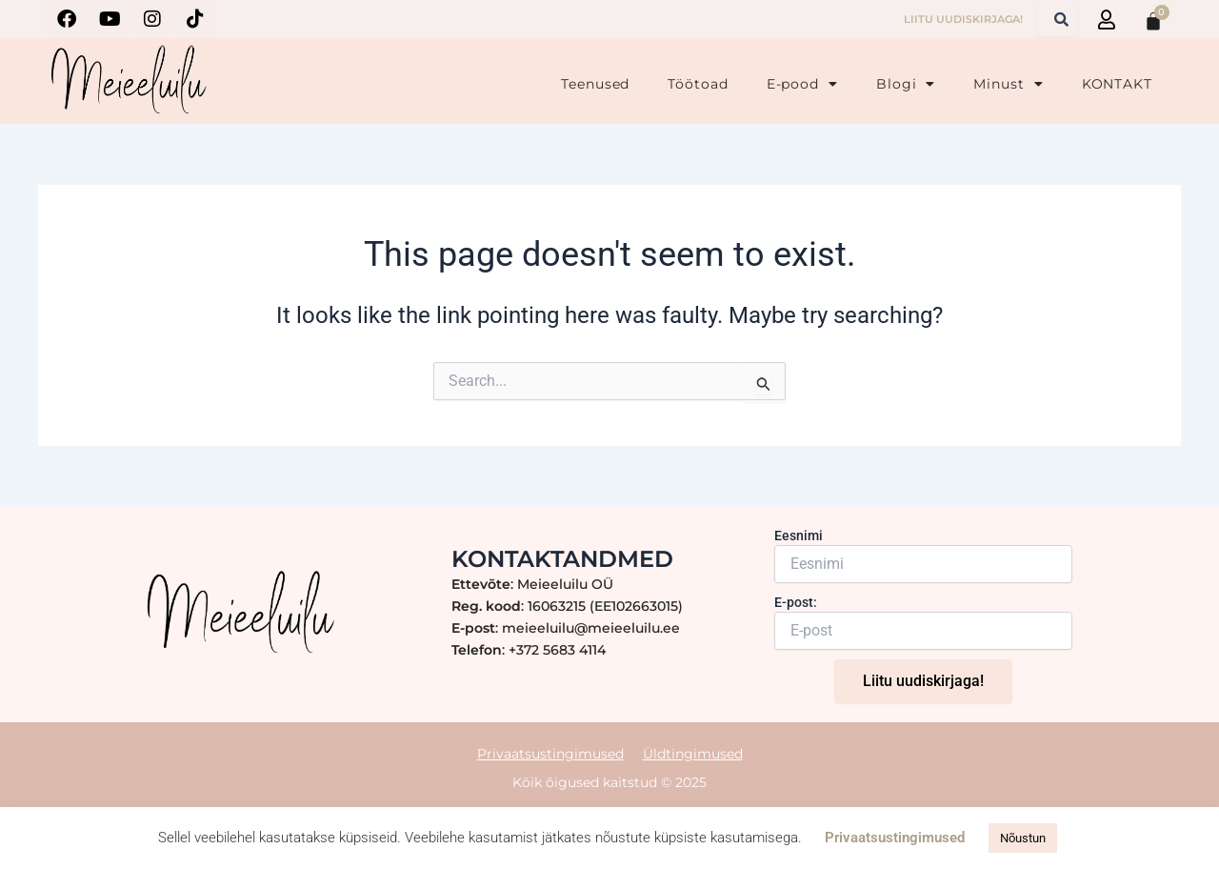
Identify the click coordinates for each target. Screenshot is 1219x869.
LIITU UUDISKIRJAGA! (963, 19)
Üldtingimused (693, 752)
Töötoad (698, 83)
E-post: (795, 602)
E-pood (802, 84)
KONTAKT (1117, 83)
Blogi (905, 84)
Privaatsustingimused (550, 752)
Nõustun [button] (1023, 838)
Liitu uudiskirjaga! (923, 681)
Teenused (595, 83)
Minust (1008, 84)
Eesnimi (798, 535)
